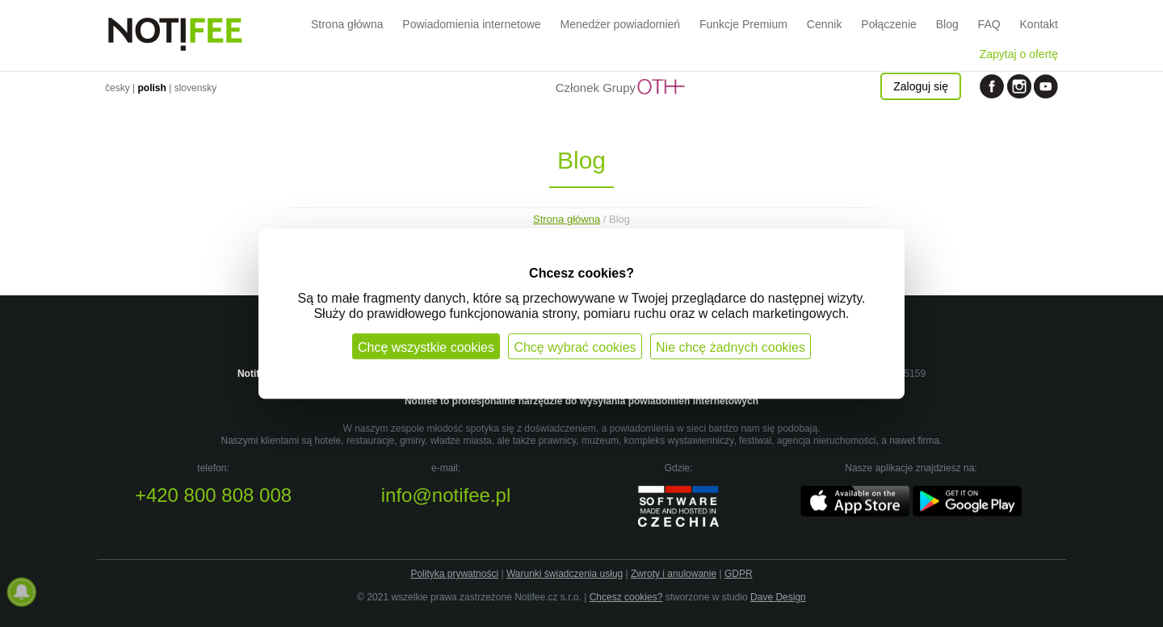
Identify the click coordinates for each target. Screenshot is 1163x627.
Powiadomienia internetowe (471, 24)
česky (117, 88)
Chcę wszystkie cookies (426, 347)
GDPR (738, 573)
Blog (947, 24)
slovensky (195, 88)
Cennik (824, 24)
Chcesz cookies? (626, 597)
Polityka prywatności (454, 573)
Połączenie (889, 24)
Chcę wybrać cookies (575, 347)
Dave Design (778, 597)
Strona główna (347, 24)
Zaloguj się (920, 86)
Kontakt (1039, 24)
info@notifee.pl (445, 495)
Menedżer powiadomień (620, 24)
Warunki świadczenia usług (564, 573)
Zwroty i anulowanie (673, 573)
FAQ (989, 24)
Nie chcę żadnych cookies (730, 347)
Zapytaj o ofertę (1019, 54)
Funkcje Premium (743, 24)
